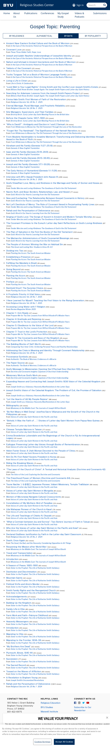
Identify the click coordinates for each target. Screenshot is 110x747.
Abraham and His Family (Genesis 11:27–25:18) (29, 145)
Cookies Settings (42, 743)
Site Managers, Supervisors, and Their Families (29, 112)
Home (6, 13)
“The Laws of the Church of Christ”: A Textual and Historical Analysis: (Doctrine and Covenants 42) (55, 469)
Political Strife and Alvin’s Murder (23, 584)
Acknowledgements (16, 596)
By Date (68, 36)
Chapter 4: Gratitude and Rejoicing (24, 319)
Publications (30, 13)
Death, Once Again (15, 540)
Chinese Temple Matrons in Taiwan (24, 429)
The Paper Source (15, 362)
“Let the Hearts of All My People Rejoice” (27, 399)
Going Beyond (13, 269)
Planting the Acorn (15, 275)
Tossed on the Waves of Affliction (23, 671)
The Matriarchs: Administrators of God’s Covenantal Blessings (37, 238)
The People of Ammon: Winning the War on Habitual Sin (34, 244)
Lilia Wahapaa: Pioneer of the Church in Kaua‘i (29, 509)
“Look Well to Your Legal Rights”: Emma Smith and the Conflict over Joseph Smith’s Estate (52, 87)
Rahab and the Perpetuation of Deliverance (28, 210)
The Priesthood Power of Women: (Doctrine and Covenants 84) (38, 478)
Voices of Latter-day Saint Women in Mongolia (29, 490)
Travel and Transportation (19, 553)
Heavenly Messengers (17, 621)
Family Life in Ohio (15, 609)
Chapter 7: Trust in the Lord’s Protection (27, 331)
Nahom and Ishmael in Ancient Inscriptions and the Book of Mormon (41, 62)
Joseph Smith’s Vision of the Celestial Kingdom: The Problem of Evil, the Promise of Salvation (53, 390)
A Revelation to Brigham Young (22, 677)
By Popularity (93, 36)
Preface (10, 281)
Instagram (79, 703)
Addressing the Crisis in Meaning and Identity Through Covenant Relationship (45, 350)
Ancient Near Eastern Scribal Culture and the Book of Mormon (37, 43)
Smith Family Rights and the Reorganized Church (31, 590)
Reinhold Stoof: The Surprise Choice (24, 288)
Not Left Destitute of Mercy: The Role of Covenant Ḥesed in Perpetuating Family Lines (50, 204)
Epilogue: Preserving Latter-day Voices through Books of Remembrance (43, 444)
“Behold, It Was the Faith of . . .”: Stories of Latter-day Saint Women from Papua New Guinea (52, 420)
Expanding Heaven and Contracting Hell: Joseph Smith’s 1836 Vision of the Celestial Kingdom (53, 381)
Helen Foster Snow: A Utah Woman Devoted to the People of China (40, 450)
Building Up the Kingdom (18, 602)
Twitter (83, 703)
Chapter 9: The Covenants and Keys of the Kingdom (32, 338)
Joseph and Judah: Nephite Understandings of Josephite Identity (38, 55)
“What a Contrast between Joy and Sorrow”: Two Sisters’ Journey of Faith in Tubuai (48, 521)
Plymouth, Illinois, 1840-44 (19, 652)
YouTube (88, 703)
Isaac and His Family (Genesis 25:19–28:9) (27, 152)
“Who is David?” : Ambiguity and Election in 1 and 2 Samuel (35, 124)
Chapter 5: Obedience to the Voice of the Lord (30, 325)
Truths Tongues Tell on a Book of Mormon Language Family (36, 74)
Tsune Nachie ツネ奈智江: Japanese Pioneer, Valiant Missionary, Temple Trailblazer (47, 484)
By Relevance (16, 36)
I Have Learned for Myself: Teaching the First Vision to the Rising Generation (45, 300)
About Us (16, 15)
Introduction (12, 559)
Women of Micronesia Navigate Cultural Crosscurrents (33, 496)
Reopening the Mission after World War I (26, 546)
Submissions (100, 13)
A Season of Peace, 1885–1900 (22, 565)
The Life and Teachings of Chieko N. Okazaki (29, 515)
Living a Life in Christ (16, 80)
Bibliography (12, 405)
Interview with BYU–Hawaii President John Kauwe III (32, 177)
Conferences (47, 13)
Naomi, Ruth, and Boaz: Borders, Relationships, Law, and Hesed (37, 191)
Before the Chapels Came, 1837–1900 (25, 118)
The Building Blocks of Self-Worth (23, 344)
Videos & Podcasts (79, 15)
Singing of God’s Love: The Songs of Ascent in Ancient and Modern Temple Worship (49, 216)
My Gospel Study (63, 15)
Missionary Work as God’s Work (22, 375)
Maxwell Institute (49, 711)
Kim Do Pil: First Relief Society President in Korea (31, 456)
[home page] (8, 5)
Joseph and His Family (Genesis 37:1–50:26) (28, 164)
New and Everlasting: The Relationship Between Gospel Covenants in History (45, 198)
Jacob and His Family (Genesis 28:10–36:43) (28, 158)
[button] (107, 717)
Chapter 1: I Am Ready (17, 313)
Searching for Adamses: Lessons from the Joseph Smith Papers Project (43, 93)
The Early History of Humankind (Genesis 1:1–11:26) (31, 170)
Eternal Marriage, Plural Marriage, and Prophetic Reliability (35, 105)
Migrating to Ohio (14, 634)
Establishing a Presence (18, 257)
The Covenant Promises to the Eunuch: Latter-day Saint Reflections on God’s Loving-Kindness (54, 223)
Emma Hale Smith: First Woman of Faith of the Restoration (36, 99)
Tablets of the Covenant (18, 68)
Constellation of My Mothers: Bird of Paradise (29, 503)
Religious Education (50, 702)
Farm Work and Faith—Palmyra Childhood (27, 615)
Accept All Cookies (64, 743)
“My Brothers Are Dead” (18, 646)
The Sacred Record (16, 665)
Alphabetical (44, 36)
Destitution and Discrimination (21, 571)
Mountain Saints (14, 577)
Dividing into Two (14, 250)
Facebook (75, 703)
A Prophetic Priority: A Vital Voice (23, 294)
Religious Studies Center (37, 5)
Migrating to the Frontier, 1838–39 (23, 640)
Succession (12, 659)
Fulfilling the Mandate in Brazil (21, 263)
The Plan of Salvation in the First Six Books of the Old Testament (39, 232)
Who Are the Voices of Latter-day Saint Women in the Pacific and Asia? (42, 528)
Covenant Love (13, 49)
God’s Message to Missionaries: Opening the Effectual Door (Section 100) (43, 369)
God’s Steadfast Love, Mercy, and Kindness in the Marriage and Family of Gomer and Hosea (52, 183)
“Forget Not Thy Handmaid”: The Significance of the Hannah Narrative (41, 130)
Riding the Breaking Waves (19, 463)
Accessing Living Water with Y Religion (25, 306)
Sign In (80, 5)
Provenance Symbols (17, 356)
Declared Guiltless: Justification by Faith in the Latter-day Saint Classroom (43, 534)
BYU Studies (47, 707)
